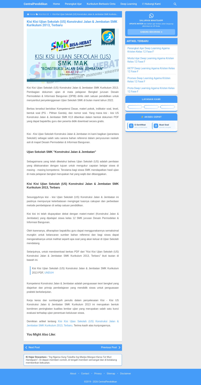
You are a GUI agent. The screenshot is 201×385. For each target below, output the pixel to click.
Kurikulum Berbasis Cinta (101, 3)
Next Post (34, 347)
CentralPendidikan (35, 4)
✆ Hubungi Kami (151, 3)
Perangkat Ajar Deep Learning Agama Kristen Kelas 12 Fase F (149, 50)
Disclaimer (125, 373)
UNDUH (49, 272)
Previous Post (109, 347)
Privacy (98, 373)
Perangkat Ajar (73, 3)
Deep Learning (129, 3)
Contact (85, 373)
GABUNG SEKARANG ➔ (151, 32)
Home (56, 3)
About (73, 373)
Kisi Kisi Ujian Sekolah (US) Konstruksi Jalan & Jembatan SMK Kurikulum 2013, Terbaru (71, 23)
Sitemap (111, 373)
